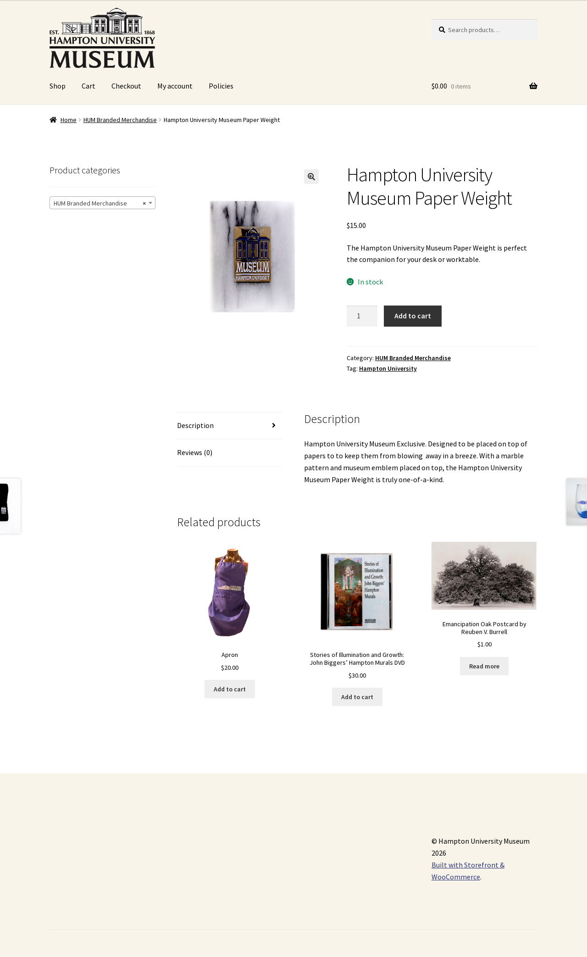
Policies (221, 85)
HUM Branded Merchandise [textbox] (100, 203)
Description (195, 425)
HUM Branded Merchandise (120, 120)
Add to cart (412, 315)
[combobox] (102, 202)
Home (69, 120)
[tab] (230, 426)
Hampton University (388, 368)
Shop (58, 85)
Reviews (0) (194, 452)
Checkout (126, 85)
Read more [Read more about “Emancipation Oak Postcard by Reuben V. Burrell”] (484, 666)
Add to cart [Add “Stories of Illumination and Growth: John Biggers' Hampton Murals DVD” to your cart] (357, 697)
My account (175, 85)
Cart (88, 85)
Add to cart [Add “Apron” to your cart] (230, 689)
